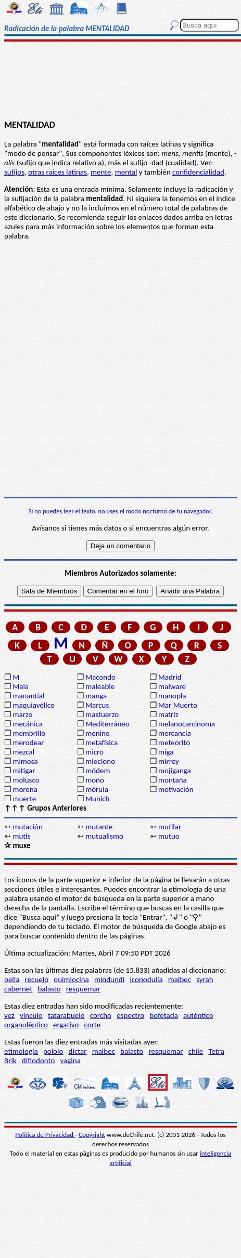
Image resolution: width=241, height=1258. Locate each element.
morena (24, 789)
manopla (172, 695)
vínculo (31, 1015)
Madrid (169, 677)
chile (196, 1051)
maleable (100, 686)
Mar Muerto (177, 705)
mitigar (23, 770)
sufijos (14, 172)
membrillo (28, 733)
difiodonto (38, 1060)
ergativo (66, 1024)
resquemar (83, 989)
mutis (21, 836)
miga (165, 752)
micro (94, 752)
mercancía (174, 733)
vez (9, 1015)
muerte (24, 798)
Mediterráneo (107, 724)
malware (172, 686)
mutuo (169, 836)
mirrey (168, 761)
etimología (21, 1051)
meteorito (174, 742)
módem (97, 770)
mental (126, 172)
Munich (97, 798)
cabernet (18, 989)
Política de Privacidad (45, 1134)
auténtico (198, 1015)
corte (92, 1024)
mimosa (24, 761)
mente (101, 172)
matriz (168, 714)
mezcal (23, 752)
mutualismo (104, 836)
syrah (204, 979)
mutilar (169, 826)
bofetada (163, 1015)
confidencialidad (198, 172)
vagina (70, 1060)
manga (96, 695)
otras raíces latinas (57, 172)
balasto (48, 989)
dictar (78, 1051)
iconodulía (146, 979)
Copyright (92, 1134)
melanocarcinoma (186, 724)
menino (97, 733)
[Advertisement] (120, 82)
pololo (53, 1051)
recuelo (37, 979)
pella (11, 979)
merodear (28, 742)
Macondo (100, 677)
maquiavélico (33, 705)
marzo (22, 714)
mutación (27, 826)
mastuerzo (102, 714)
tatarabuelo (66, 1015)
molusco (25, 780)
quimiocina (71, 979)
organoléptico (26, 1024)
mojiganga (174, 770)
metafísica (101, 742)
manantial (28, 695)
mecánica (27, 724)
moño (94, 780)
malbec (179, 979)
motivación (176, 789)
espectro (130, 1015)
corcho (100, 1015)
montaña (172, 780)
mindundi (109, 979)
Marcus (97, 705)
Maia (20, 686)
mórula (96, 789)
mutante (98, 826)
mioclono (100, 761)
